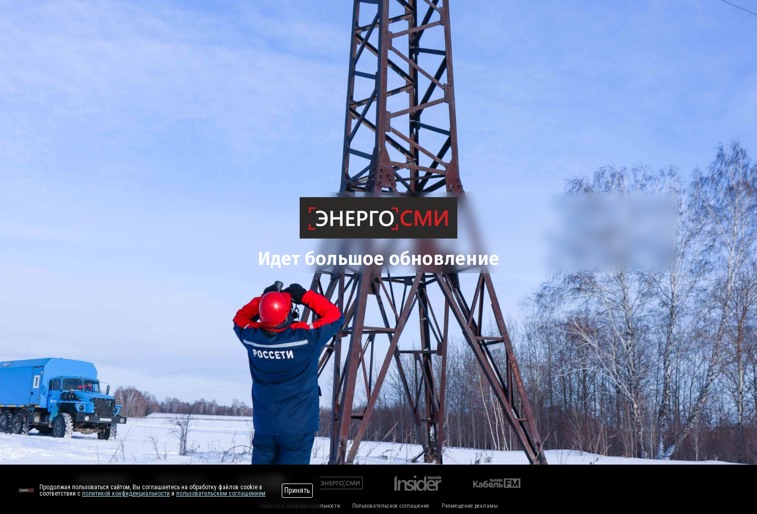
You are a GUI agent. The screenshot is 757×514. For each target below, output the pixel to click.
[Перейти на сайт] (26, 490)
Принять (297, 490)
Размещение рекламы (470, 506)
